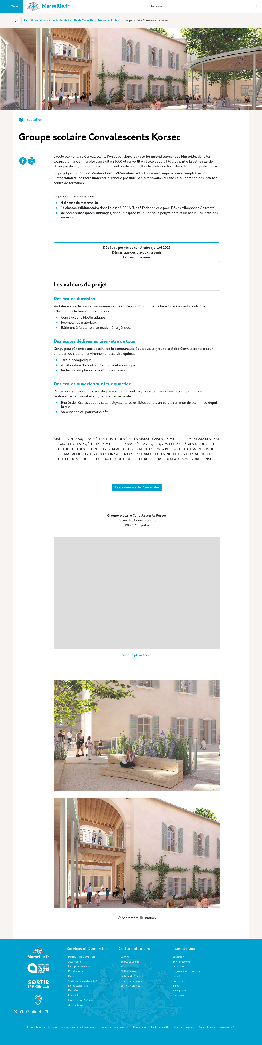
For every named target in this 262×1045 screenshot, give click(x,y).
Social (176, 976)
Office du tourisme (131, 981)
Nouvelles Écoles (108, 20)
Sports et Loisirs (129, 962)
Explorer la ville (160, 1028)
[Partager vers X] (31, 161)
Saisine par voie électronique (79, 1028)
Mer (122, 966)
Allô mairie (74, 962)
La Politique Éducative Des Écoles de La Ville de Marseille (59, 20)
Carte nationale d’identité (82, 981)
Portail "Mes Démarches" (82, 957)
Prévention (179, 981)
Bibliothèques (128, 971)
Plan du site (139, 1028)
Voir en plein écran (136, 655)
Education (34, 120)
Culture (124, 957)
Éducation (178, 957)
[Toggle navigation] (6, 6)
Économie (178, 995)
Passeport (73, 976)
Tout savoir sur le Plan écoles (137, 487)
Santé (176, 986)
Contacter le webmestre (114, 1028)
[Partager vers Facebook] (23, 161)
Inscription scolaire (79, 966)
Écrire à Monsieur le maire (42, 1028)
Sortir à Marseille (130, 986)
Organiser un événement (82, 1000)
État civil (73, 995)
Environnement (181, 962)
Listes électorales (78, 986)
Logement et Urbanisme (186, 971)
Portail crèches (76, 971)
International (180, 966)
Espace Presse (206, 1028)
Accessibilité (226, 1028)
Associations (75, 1005)
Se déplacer (179, 991)
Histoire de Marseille (132, 976)
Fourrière (73, 991)
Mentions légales (184, 1028)
